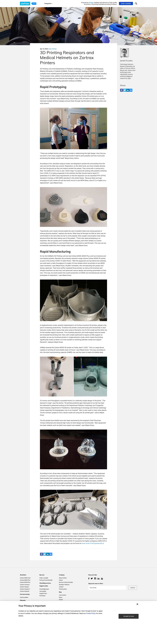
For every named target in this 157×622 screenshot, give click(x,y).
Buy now (41, 575)
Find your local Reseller (45, 580)
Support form (43, 593)
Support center (43, 586)
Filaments (23, 600)
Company (61, 575)
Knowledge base (44, 589)
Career (61, 580)
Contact (61, 587)
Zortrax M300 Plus (25, 580)
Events (61, 599)
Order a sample (43, 578)
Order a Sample (126, 3)
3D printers (23, 575)
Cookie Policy (91, 613)
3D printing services (45, 583)
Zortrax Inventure (25, 584)
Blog (60, 592)
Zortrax (91, 2)
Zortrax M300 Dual (25, 578)
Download (42, 595)
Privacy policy (63, 589)
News (60, 597)
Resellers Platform (64, 584)
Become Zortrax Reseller (66, 582)
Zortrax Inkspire (24, 587)
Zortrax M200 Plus (25, 582)
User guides (42, 591)
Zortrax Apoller (24, 597)
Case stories (62, 595)
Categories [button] (48, 3)
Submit (132, 587)
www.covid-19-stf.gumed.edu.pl (93, 543)
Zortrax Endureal (24, 591)
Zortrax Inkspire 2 (25, 589)
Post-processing (24, 594)
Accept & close (128, 616)
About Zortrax (63, 578)
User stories (52, 49)
